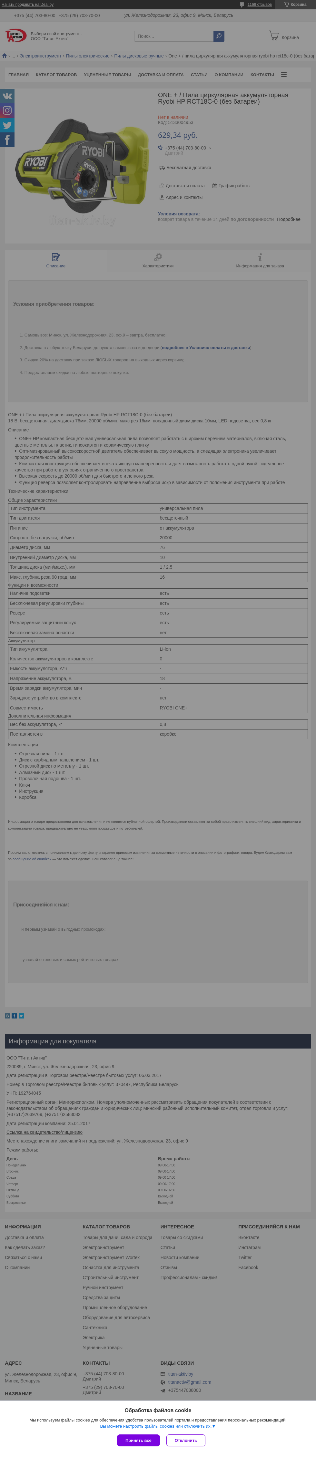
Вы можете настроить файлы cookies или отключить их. (156, 1426)
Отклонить (186, 1440)
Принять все (138, 1440)
